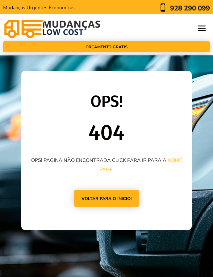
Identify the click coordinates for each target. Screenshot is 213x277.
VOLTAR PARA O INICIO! (106, 199)
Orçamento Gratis (106, 47)
